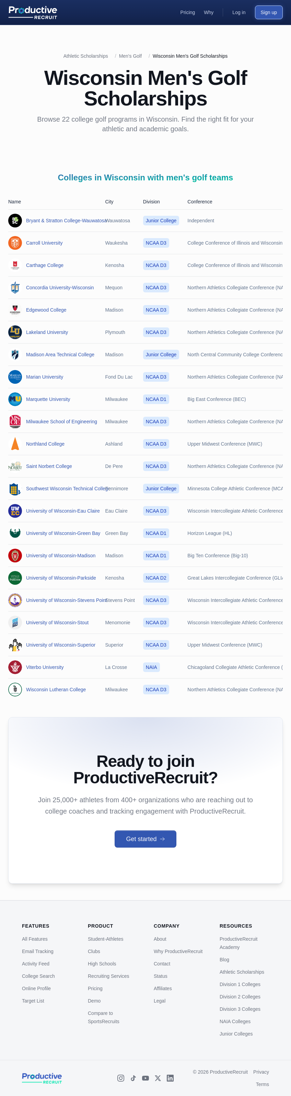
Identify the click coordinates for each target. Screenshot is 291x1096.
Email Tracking (38, 951)
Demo (94, 1001)
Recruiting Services (108, 976)
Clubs (94, 951)
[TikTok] (133, 1078)
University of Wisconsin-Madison (60, 555)
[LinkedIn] (170, 1078)
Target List (33, 1001)
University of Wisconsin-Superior (60, 645)
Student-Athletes (106, 939)
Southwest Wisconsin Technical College (68, 488)
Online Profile (36, 988)
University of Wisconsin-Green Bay (63, 533)
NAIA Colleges (235, 1021)
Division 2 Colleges (240, 996)
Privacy (261, 1072)
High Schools (102, 963)
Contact (162, 963)
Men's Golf (130, 56)
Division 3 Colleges (240, 1009)
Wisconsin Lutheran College (56, 689)
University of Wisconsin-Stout (57, 622)
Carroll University (44, 243)
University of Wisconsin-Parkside (61, 578)
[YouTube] (145, 1078)
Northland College (45, 444)
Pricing (95, 988)
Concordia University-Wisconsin (60, 287)
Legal (159, 1001)
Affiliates (163, 988)
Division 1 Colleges (240, 984)
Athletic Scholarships (85, 56)
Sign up (269, 12)
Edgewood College (46, 310)
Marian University (44, 377)
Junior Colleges (236, 1034)
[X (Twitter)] (157, 1078)
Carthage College (44, 265)
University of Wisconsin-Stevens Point (66, 600)
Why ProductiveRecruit (178, 951)
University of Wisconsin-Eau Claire (63, 511)
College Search (38, 976)
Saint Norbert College (49, 466)
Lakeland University (47, 332)
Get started (145, 839)
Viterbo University (44, 667)
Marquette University (48, 399)
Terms (262, 1084)
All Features (35, 939)
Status (160, 976)
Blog (224, 959)
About (160, 939)
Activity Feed (35, 963)
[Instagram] (120, 1078)
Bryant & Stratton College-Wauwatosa (66, 220)
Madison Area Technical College (60, 354)
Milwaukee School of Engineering (61, 421)
